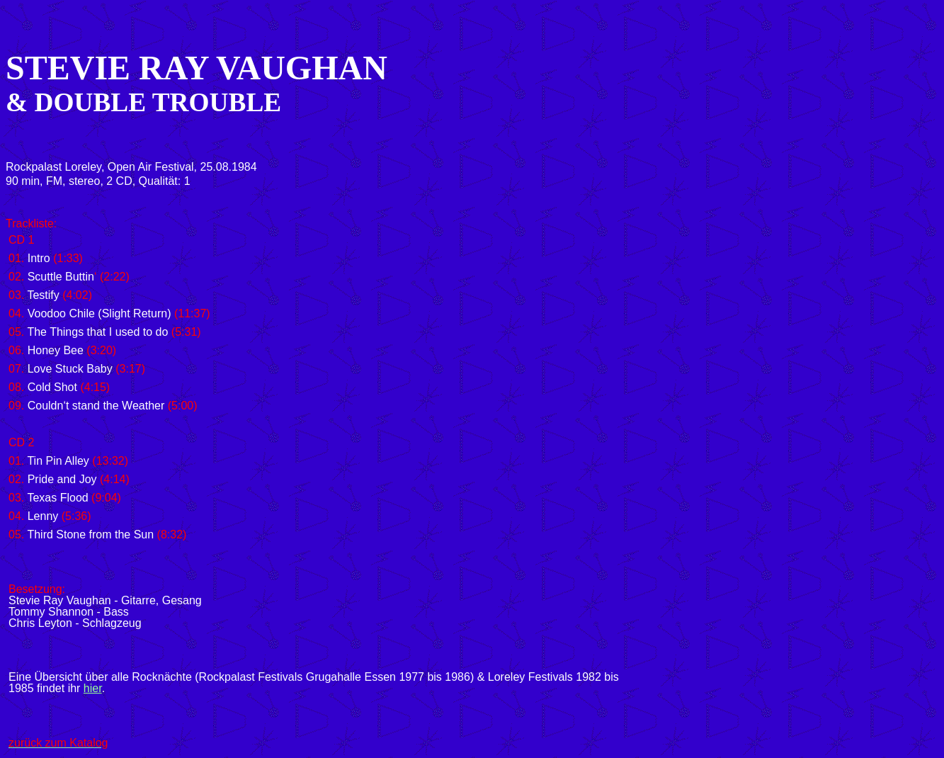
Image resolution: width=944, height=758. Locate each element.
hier (93, 688)
